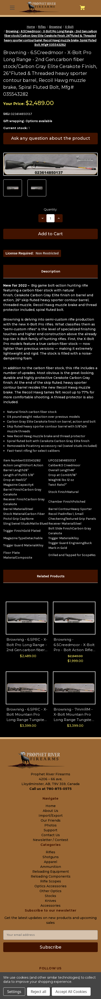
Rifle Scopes (50, 881)
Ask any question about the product (50, 138)
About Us (50, 811)
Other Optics (50, 891)
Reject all (38, 991)
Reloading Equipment (50, 871)
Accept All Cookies (71, 991)
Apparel (50, 862)
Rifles (50, 852)
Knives (50, 901)
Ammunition (50, 867)
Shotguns (51, 857)
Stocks (50, 896)
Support (50, 830)
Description (50, 271)
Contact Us (50, 835)
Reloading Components (50, 876)
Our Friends (51, 820)
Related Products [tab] (50, 576)
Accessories (50, 905)
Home (51, 806)
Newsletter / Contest (50, 840)
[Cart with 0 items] (82, 7)
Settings (14, 991)
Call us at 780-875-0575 (50, 789)
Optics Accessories (50, 886)
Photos (50, 825)
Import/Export (51, 815)
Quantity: (50, 209)
